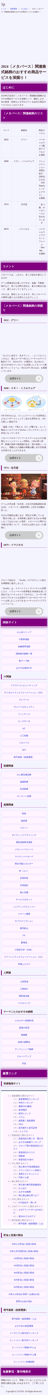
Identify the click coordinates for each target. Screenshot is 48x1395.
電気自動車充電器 (24, 842)
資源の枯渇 (24, 1028)
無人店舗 (24, 892)
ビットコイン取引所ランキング (24, 1340)
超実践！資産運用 (27, 1121)
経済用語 (23, 1110)
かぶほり (24, 9)
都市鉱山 (24, 928)
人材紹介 (24, 989)
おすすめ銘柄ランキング (30, 1142)
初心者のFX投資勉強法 (29, 1167)
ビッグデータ (24, 721)
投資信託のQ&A (26, 1159)
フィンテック (24, 714)
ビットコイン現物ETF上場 (24, 1355)
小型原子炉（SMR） (24, 950)
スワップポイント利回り (30, 1170)
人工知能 (24, 735)
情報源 (22, 1156)
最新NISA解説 (25, 1106)
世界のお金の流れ (24, 1301)
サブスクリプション (24, 921)
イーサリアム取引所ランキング (24, 1333)
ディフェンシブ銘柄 (24, 1049)
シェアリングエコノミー (24, 907)
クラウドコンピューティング (24, 685)
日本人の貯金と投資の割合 (24, 1244)
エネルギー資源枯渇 (24, 1020)
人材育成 (24, 982)
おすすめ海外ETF (24, 668)
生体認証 (24, 885)
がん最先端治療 (24, 775)
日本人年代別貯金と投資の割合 (24, 1251)
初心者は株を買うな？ (29, 1195)
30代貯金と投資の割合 (24, 1265)
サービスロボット (24, 899)
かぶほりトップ (24, 632)
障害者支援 (24, 996)
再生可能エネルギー (24, 864)
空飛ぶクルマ (24, 964)
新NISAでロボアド (27, 1216)
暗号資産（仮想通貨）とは (31, 1223)
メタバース (24, 743)
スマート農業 (24, 914)
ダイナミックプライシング (24, 835)
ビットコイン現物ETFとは (24, 1347)
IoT (24, 728)
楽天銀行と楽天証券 (28, 1128)
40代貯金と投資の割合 (24, 1273)
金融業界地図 (24, 646)
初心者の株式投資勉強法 (30, 1185)
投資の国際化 (24, 1042)
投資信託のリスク (27, 1152)
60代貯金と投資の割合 (24, 1287)
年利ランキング (26, 1103)
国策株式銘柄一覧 (24, 654)
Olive (21, 1124)
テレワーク (24, 700)
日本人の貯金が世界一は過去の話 (24, 1294)
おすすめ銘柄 (25, 1192)
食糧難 (24, 1035)
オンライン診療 (24, 796)
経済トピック (25, 1113)
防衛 (24, 813)
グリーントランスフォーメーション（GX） (24, 957)
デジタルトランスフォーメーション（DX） (24, 692)
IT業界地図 (24, 639)
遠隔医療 (24, 782)
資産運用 (13, 9)
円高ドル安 (24, 1177)
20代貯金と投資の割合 (24, 1258)
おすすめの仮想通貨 (24, 1326)
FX (24, 935)
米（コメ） (24, 871)
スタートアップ (24, 1056)
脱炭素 (24, 821)
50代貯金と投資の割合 (24, 1280)
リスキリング (24, 1003)
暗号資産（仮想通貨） (24, 757)
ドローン (24, 828)
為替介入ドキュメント (29, 1174)
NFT (24, 750)
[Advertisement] (24, 37)
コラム (22, 1117)
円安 (24, 1063)
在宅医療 (24, 789)
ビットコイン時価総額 (24, 1362)
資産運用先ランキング (29, 1099)
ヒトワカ (24, 1131)
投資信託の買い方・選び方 (31, 1138)
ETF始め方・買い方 (27, 1202)
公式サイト (15, 378)
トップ (3, 9)
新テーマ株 (24, 661)
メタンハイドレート (24, 849)
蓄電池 (24, 942)
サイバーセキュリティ (24, 707)
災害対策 (24, 878)
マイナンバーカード (24, 856)
